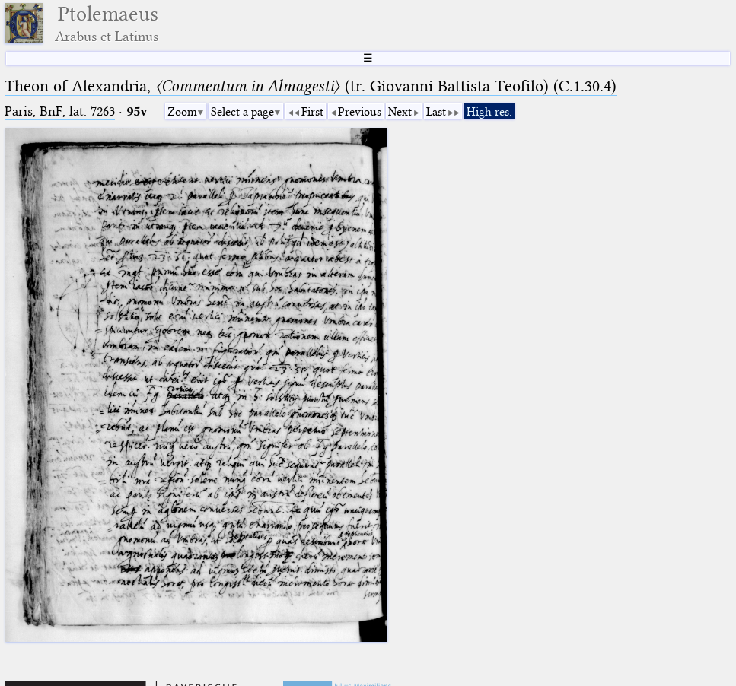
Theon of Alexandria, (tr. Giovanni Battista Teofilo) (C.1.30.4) (311, 86)
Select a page (242, 112)
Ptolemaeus (106, 23)
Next (400, 112)
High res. (489, 112)
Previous (359, 112)
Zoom (182, 112)
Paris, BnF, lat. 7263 (60, 111)
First (312, 112)
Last (436, 112)
